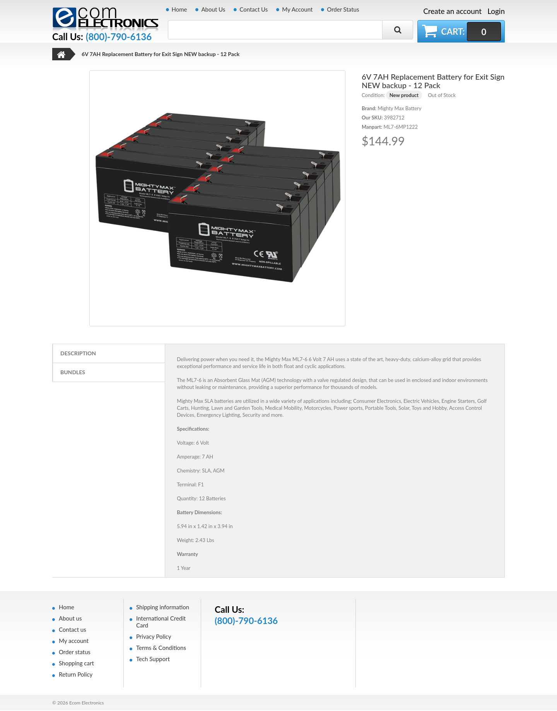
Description (78, 354)
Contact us (72, 630)
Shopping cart (76, 663)
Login (496, 11)
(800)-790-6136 (119, 36)
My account (74, 641)
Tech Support (153, 659)
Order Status (343, 9)
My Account (297, 9)
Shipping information (162, 607)
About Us (213, 9)
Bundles (72, 373)
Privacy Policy (153, 637)
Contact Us (253, 9)
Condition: (373, 96)
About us (70, 619)
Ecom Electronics (86, 703)
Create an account (452, 11)
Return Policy (75, 675)
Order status (75, 652)
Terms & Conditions (161, 648)
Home (179, 9)
